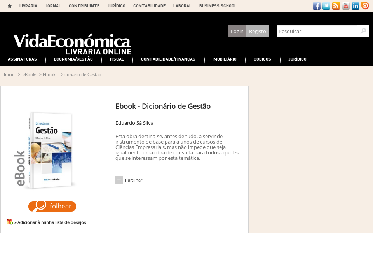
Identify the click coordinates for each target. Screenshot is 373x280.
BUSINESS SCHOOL (218, 5)
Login (237, 31)
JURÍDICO (116, 5)
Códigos (262, 58)
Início (9, 74)
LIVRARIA (28, 5)
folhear (60, 205)
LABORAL (182, 5)
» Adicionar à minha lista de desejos (50, 222)
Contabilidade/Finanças (168, 58)
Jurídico (297, 58)
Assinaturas (22, 58)
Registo (257, 31)
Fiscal (117, 58)
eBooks (30, 74)
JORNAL (53, 5)
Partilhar (133, 180)
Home (10, 6)
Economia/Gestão (73, 58)
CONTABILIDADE (149, 5)
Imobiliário (225, 58)
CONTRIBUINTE (84, 5)
